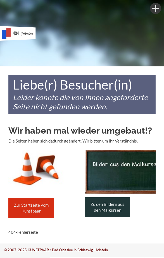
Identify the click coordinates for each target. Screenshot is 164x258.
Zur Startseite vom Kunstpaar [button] (31, 207)
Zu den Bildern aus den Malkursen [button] (107, 207)
